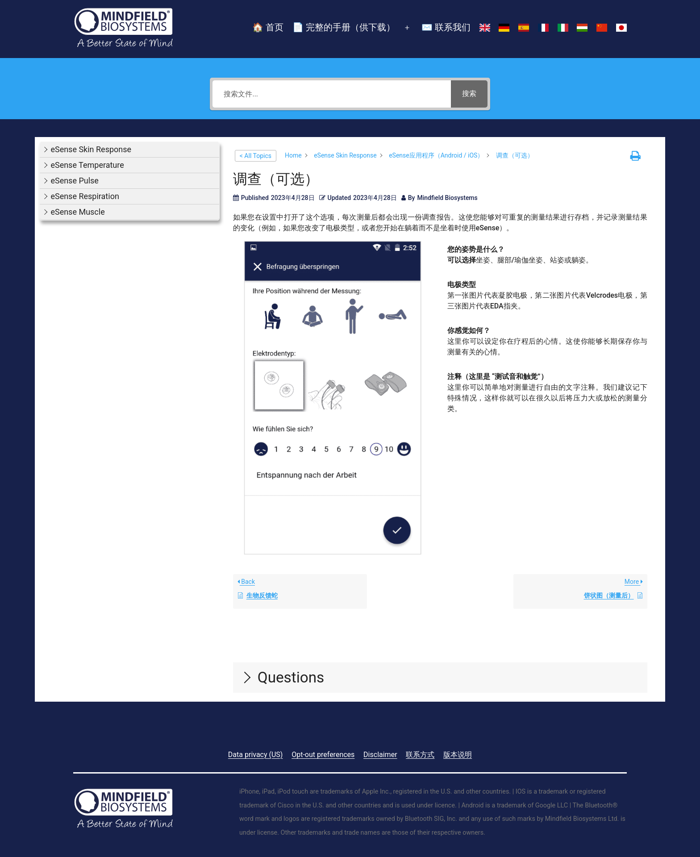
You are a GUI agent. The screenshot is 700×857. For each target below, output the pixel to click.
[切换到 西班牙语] (523, 28)
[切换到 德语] (504, 28)
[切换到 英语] (485, 28)
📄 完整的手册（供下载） (343, 27)
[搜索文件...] (331, 94)
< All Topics (255, 155)
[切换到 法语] (543, 28)
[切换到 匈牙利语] (582, 28)
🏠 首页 (267, 27)
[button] (129, 150)
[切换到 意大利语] (563, 28)
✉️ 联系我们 (446, 27)
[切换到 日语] (621, 28)
